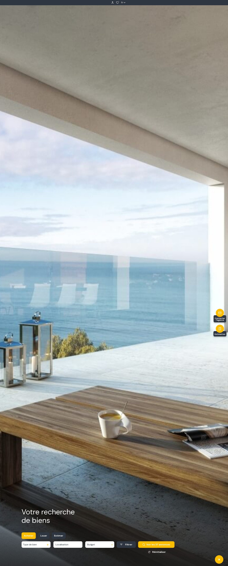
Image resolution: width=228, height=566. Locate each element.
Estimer (58, 535)
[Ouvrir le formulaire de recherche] (126, 544)
